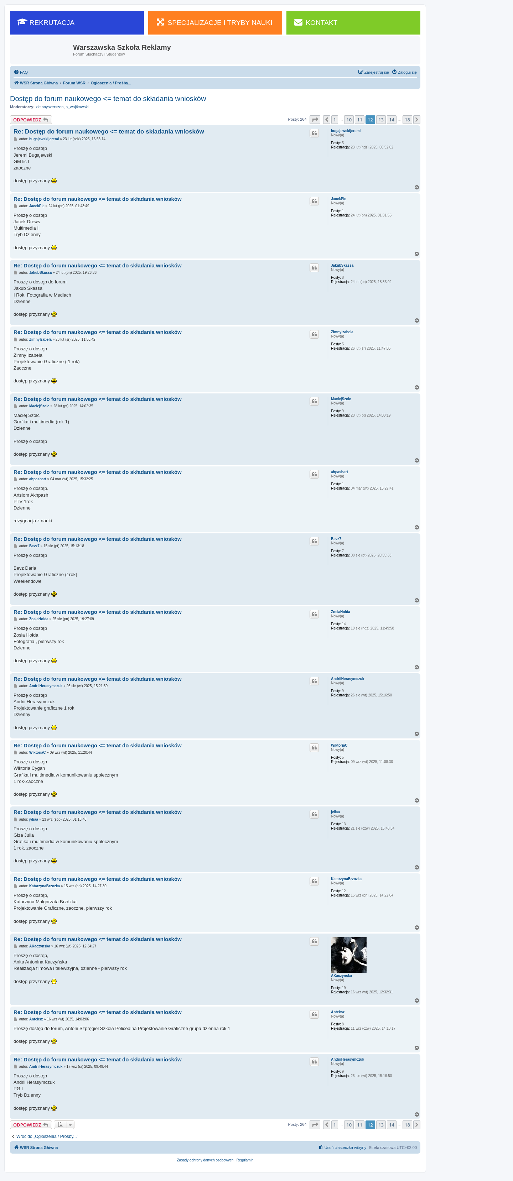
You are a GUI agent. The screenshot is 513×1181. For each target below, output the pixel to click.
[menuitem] (21, 72)
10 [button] (349, 119)
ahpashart (339, 472)
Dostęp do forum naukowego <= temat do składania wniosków (108, 99)
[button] (315, 119)
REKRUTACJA (45, 22)
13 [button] (381, 119)
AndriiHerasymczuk (347, 679)
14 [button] (391, 119)
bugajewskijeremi (346, 131)
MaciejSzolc (341, 399)
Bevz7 (336, 539)
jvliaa (335, 812)
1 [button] (334, 119)
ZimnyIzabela (342, 332)
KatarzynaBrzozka (346, 879)
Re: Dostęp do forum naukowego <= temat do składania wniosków (109, 131)
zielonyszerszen (49, 107)
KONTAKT (316, 22)
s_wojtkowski (77, 107)
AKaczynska (341, 976)
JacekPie (338, 199)
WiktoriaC (339, 745)
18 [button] (407, 119)
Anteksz (337, 1012)
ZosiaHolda (340, 612)
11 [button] (359, 119)
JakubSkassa (342, 265)
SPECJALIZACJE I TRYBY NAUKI (214, 22)
